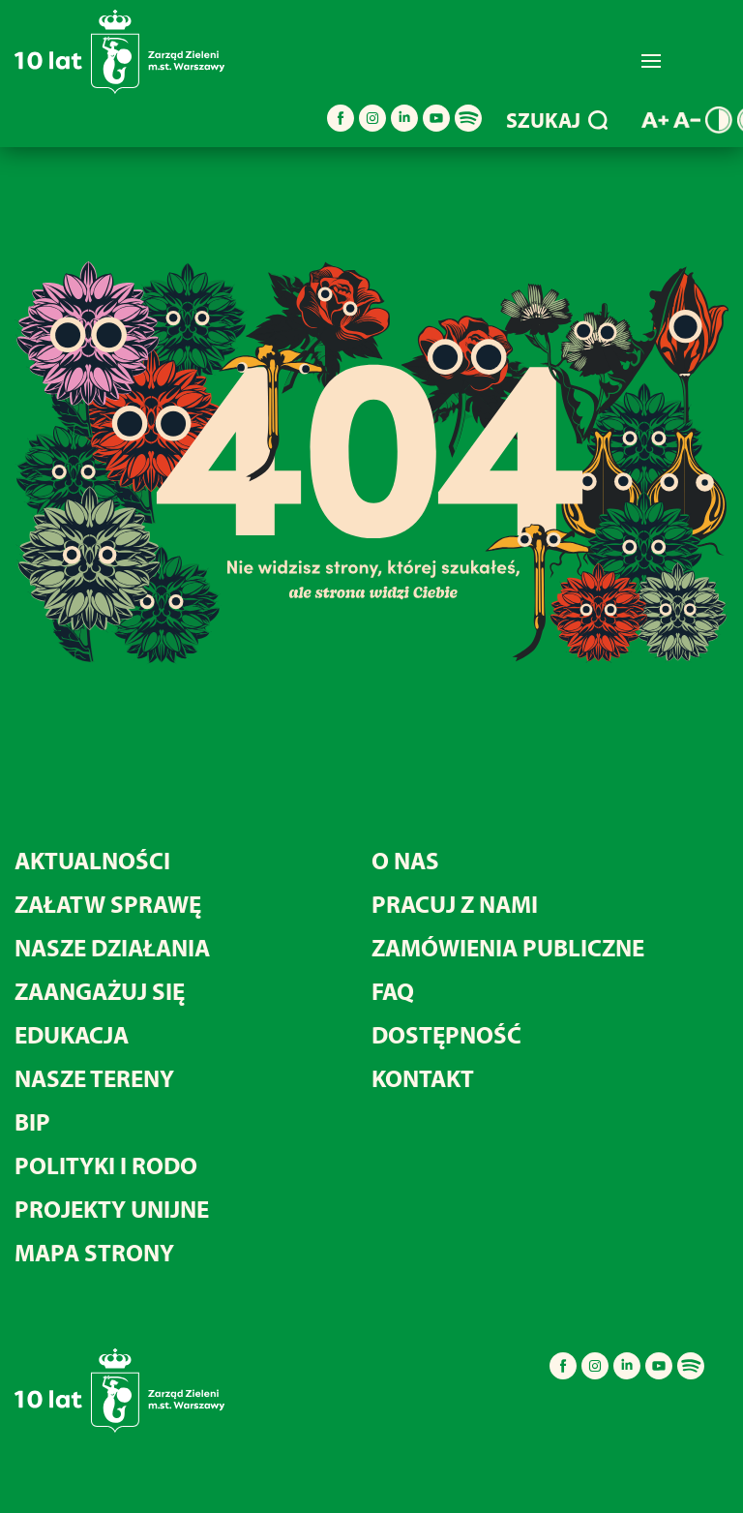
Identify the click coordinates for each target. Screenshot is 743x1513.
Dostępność (446, 1034)
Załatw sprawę (108, 904)
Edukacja (72, 1034)
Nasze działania (112, 947)
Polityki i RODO (106, 1165)
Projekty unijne (112, 1209)
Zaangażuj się (100, 991)
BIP (32, 1121)
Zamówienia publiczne (508, 947)
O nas (405, 860)
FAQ (393, 991)
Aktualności (92, 860)
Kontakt (423, 1078)
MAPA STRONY (94, 1252)
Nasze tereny (94, 1078)
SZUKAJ (557, 120)
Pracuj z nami (455, 904)
